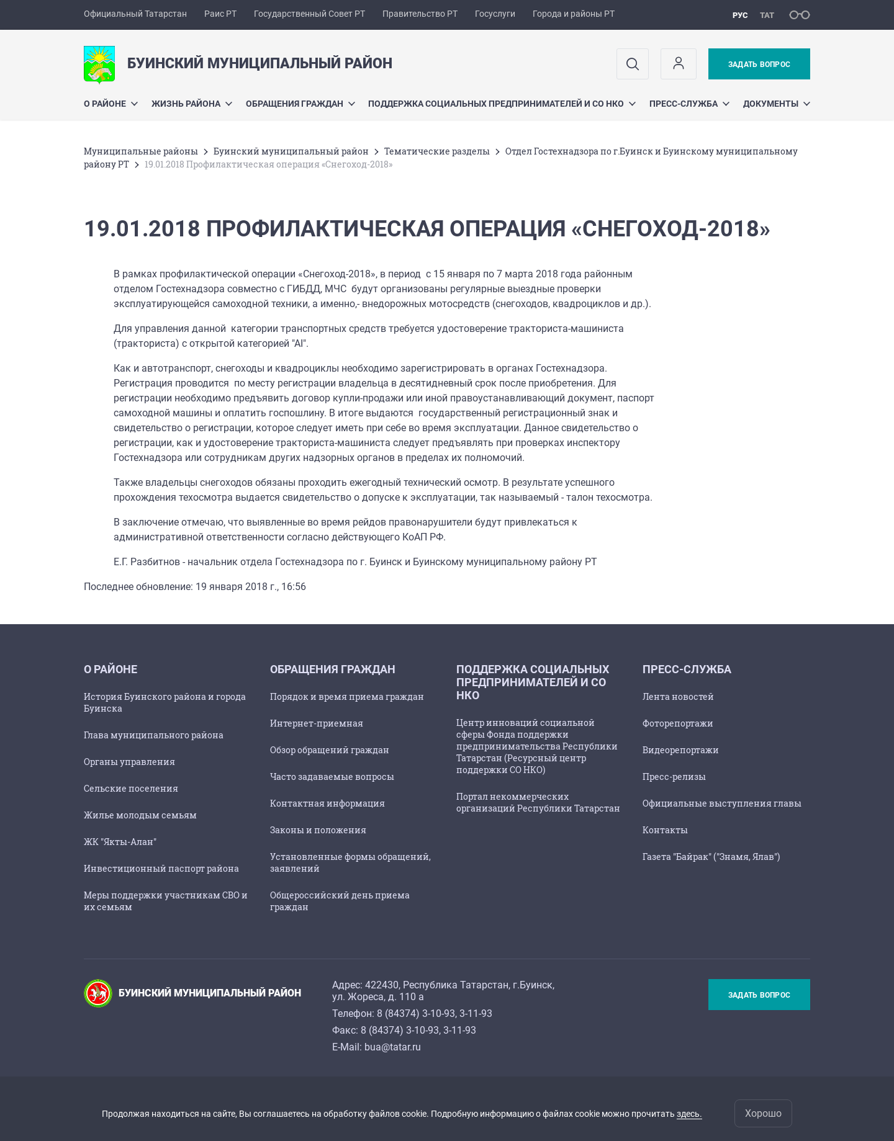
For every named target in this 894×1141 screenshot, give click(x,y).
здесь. (689, 1114)
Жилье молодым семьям (140, 815)
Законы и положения (318, 830)
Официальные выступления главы (722, 803)
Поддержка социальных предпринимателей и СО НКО (502, 104)
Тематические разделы (437, 151)
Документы (776, 104)
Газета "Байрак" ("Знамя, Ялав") (711, 856)
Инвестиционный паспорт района (161, 868)
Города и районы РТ (574, 14)
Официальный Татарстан (135, 14)
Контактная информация (327, 803)
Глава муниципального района (154, 735)
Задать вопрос (759, 64)
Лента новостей (678, 696)
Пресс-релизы (674, 776)
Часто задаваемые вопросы (332, 776)
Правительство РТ (420, 14)
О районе (111, 104)
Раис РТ (220, 14)
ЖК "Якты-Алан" (120, 842)
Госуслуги (495, 14)
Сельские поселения (131, 788)
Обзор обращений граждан (329, 750)
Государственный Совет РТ (309, 14)
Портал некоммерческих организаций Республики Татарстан (538, 802)
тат (767, 15)
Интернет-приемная (316, 723)
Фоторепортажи (678, 723)
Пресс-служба (689, 104)
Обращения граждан (300, 104)
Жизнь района (191, 104)
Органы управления (129, 761)
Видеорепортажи (681, 750)
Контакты (665, 830)
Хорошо (763, 1113)
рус (740, 15)
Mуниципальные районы (141, 151)
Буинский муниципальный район (291, 151)
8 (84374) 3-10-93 (416, 1013)
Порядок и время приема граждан (347, 696)
